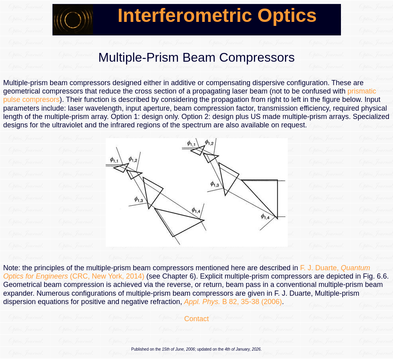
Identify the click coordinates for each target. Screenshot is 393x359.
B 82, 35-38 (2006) (233, 302)
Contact (196, 319)
